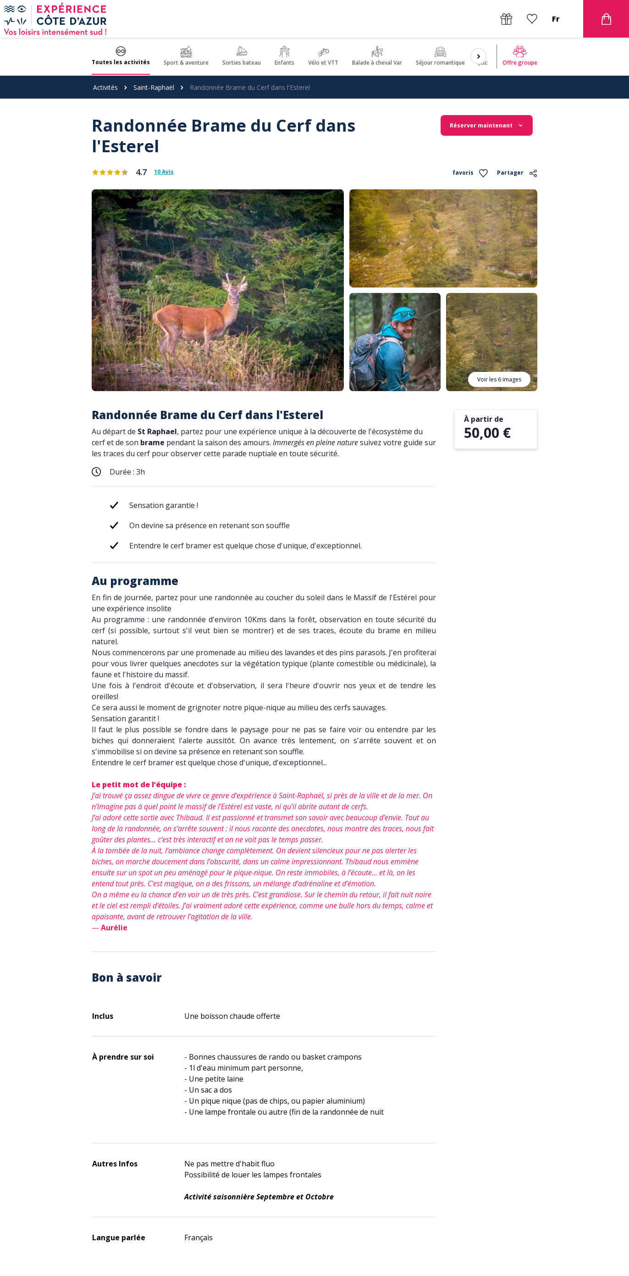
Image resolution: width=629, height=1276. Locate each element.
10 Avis (164, 172)
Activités (105, 87)
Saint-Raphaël (153, 87)
